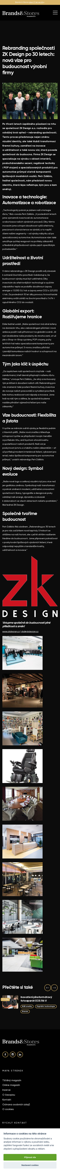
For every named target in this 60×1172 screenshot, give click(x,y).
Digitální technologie (46, 1006)
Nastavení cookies (30, 1165)
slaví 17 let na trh (36, 2)
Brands (25, 1011)
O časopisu (8, 1094)
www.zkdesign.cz (11, 631)
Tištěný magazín (11, 1080)
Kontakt (6, 1099)
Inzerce (6, 1090)
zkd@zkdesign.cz (29, 631)
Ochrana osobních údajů (16, 1104)
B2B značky (27, 1006)
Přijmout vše (30, 1157)
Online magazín (11, 1085)
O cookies (8, 1109)
